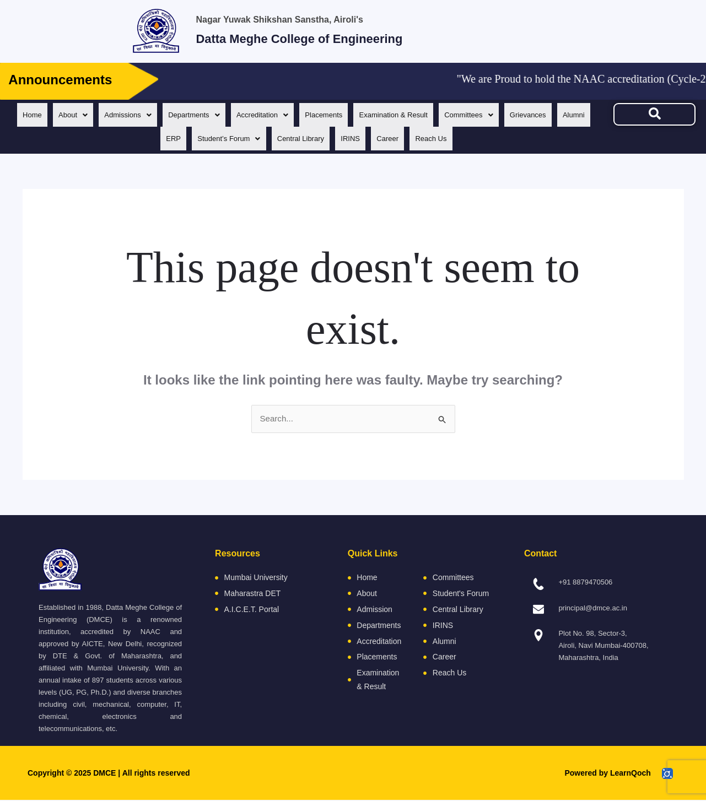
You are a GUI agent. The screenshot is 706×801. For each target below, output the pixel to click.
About (86, 115)
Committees (494, 115)
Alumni (152, 138)
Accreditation (282, 115)
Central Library (320, 138)
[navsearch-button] (654, 114)
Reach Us (456, 138)
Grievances (555, 115)
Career (411, 138)
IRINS (371, 138)
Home (43, 115)
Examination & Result (416, 115)
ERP (188, 138)
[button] (86, 115)
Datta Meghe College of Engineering (347, 37)
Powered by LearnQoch (607, 774)
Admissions (143, 115)
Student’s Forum (246, 138)
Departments (210, 115)
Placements (345, 115)
